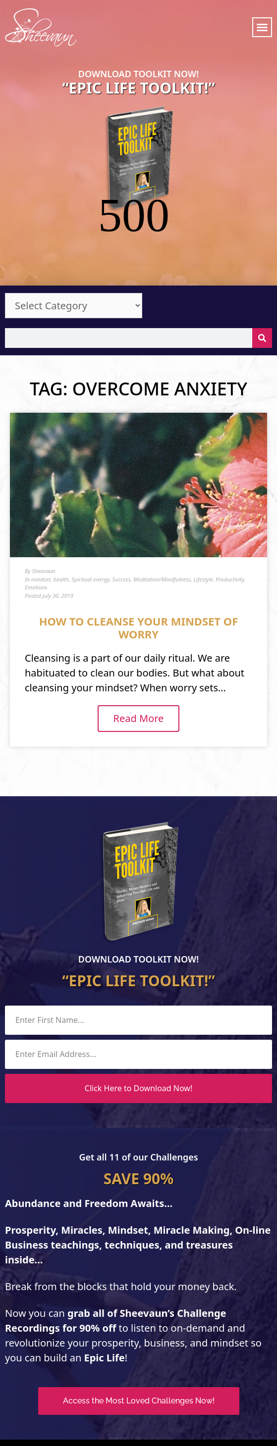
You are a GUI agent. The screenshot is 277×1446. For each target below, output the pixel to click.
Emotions (36, 519)
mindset (41, 511)
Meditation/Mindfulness (162, 511)
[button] (262, 27)
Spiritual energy (90, 511)
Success (121, 511)
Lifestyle (203, 511)
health (61, 511)
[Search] (262, 270)
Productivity (230, 511)
